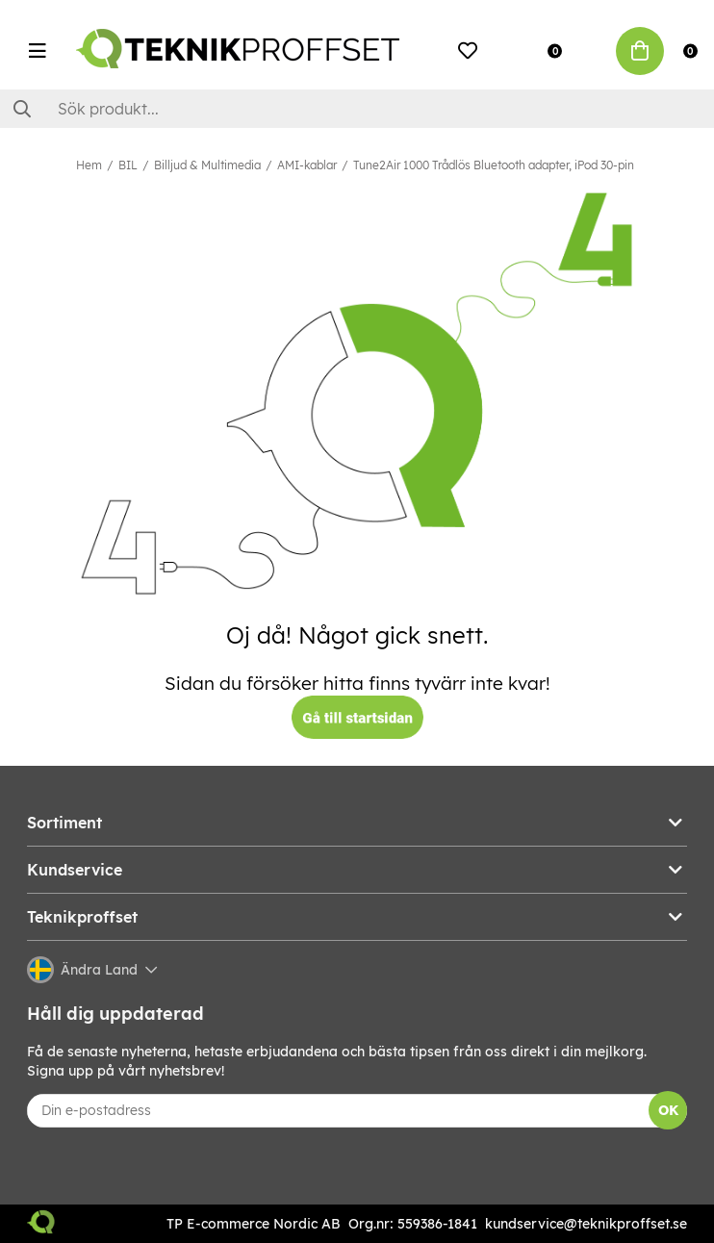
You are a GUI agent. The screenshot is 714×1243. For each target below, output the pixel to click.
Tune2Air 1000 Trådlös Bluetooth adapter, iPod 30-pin (493, 165)
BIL (128, 165)
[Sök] (357, 108)
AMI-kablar (307, 165)
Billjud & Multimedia (207, 165)
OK (668, 1110)
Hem (89, 165)
